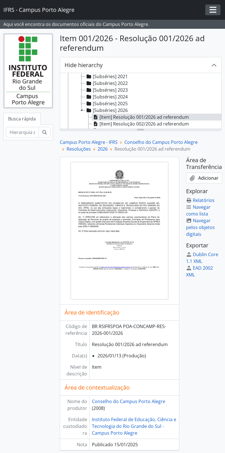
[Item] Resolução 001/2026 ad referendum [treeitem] (140, 117)
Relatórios (200, 200)
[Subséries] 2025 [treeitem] (106, 103)
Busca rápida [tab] (22, 119)
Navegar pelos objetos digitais (200, 227)
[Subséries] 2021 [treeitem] (106, 76)
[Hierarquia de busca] (22, 132)
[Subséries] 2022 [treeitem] (106, 83)
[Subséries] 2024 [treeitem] (106, 96)
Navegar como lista (198, 210)
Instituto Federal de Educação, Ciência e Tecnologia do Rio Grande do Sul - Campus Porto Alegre (134, 426)
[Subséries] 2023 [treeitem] (106, 90)
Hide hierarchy (84, 65)
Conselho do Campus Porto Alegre (161, 142)
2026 (103, 149)
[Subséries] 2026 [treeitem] (106, 110)
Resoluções (79, 149)
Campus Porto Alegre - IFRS (89, 142)
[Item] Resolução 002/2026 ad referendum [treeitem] (140, 123)
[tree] (141, 101)
